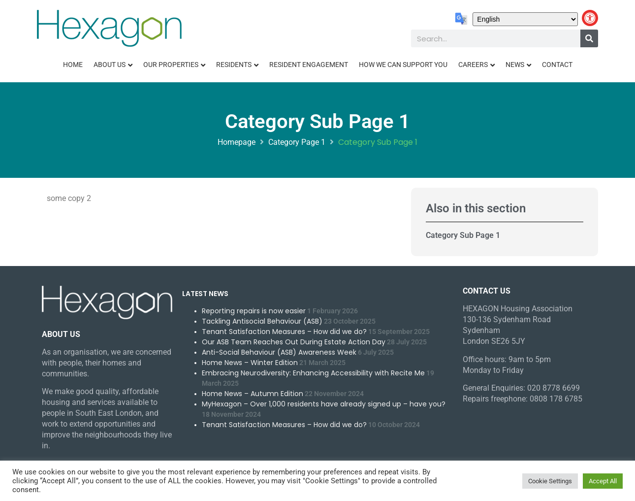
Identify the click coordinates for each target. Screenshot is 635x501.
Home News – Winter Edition (250, 362)
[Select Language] (525, 19)
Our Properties (170, 64)
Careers (473, 64)
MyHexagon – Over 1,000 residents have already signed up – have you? (323, 404)
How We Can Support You (403, 64)
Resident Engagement (308, 64)
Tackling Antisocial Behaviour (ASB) (262, 321)
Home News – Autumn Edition (252, 394)
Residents (234, 64)
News (515, 64)
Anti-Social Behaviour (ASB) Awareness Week (279, 352)
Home (73, 64)
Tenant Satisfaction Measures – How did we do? (284, 331)
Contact (557, 64)
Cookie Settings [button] (550, 481)
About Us (110, 64)
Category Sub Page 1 (463, 235)
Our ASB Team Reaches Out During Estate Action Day (293, 342)
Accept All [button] (603, 481)
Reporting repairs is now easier (254, 311)
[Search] (589, 38)
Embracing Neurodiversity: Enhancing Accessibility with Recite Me (313, 373)
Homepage (236, 142)
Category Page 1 (296, 142)
